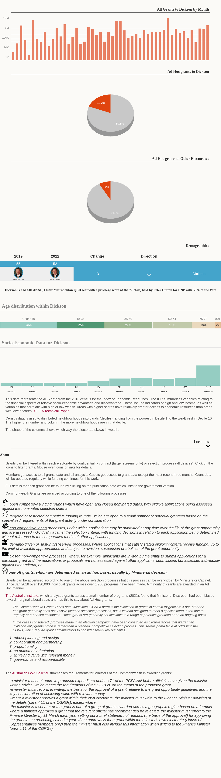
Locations (201, 442)
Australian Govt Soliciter (30, 673)
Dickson (199, 274)
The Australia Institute (21, 596)
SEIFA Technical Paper (51, 411)
